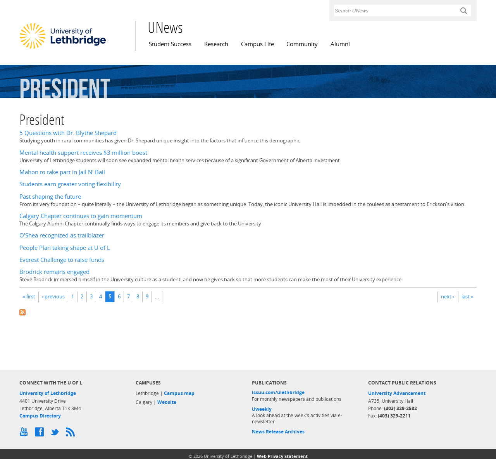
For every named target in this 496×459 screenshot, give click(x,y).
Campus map (179, 393)
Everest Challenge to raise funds (61, 260)
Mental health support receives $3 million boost (83, 153)
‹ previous (53, 296)
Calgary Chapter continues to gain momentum (80, 216)
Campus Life (257, 44)
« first (28, 296)
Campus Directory (40, 416)
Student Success (170, 44)
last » (468, 296)
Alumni (340, 44)
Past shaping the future (50, 196)
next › (447, 296)
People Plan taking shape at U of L (64, 248)
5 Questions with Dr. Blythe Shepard (68, 133)
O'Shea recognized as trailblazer (61, 235)
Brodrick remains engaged (54, 272)
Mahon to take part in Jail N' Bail (62, 172)
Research (216, 44)
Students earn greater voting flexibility (70, 184)
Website (166, 402)
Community (302, 44)
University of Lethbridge (47, 393)
